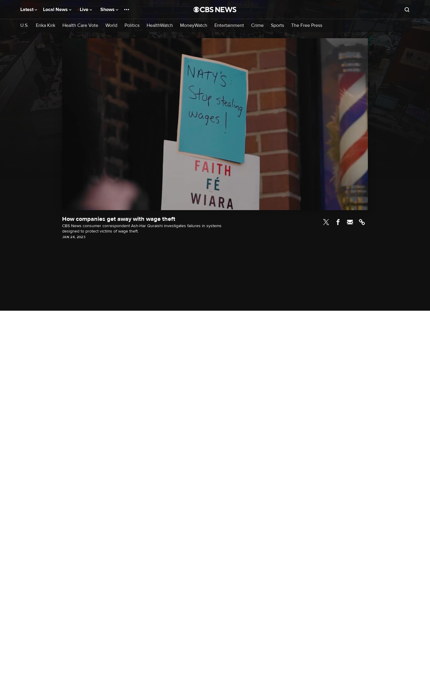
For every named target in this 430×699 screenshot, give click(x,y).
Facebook (338, 222)
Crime (257, 25)
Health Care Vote (80, 25)
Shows (109, 9)
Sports (277, 25)
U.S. (24, 25)
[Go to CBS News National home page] (215, 10)
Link (362, 222)
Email (350, 222)
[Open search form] (407, 9)
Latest (28, 9)
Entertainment (229, 25)
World (111, 25)
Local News (57, 9)
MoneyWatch (193, 25)
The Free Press (306, 25)
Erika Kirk (45, 25)
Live (86, 10)
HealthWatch (160, 25)
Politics (132, 25)
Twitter (326, 222)
